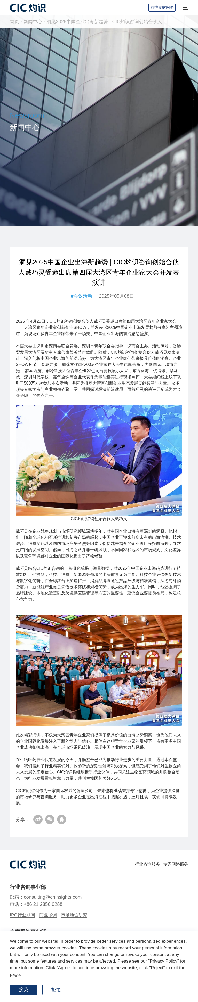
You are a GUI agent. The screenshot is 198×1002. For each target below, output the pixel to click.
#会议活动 (81, 297)
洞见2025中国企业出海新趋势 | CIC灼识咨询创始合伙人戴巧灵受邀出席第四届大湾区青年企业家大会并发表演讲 (108, 21)
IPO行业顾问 (22, 914)
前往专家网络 (162, 7)
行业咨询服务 (147, 864)
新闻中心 (32, 21)
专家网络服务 (175, 864)
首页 (14, 21)
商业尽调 (48, 914)
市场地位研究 (74, 914)
